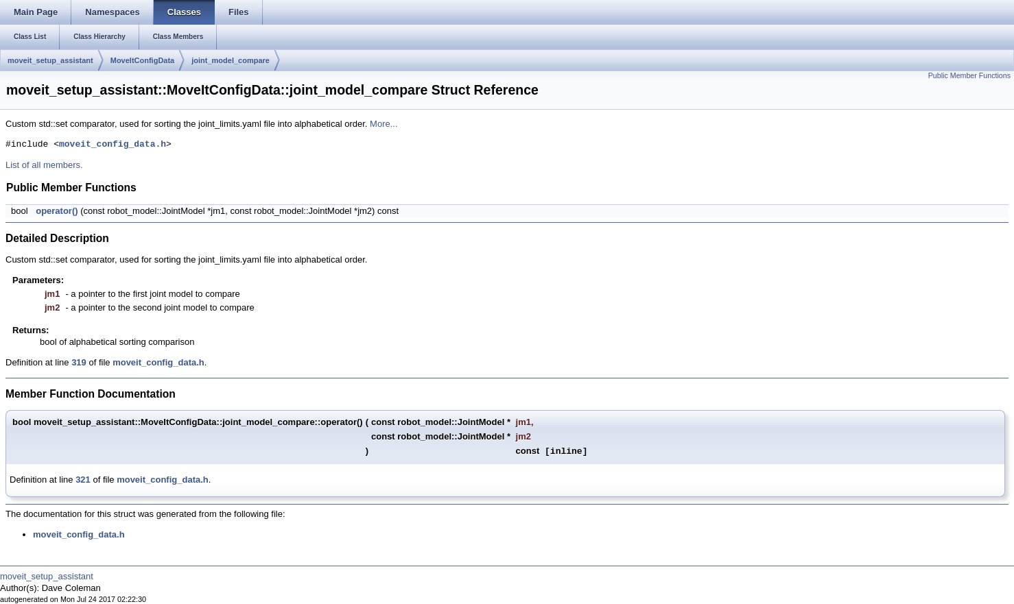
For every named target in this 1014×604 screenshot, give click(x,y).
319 (78, 362)
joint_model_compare (230, 60)
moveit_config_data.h (112, 144)
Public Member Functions (969, 75)
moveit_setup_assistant (50, 60)
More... (383, 124)
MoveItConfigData (142, 60)
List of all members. (44, 165)
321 (83, 479)
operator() (57, 211)
